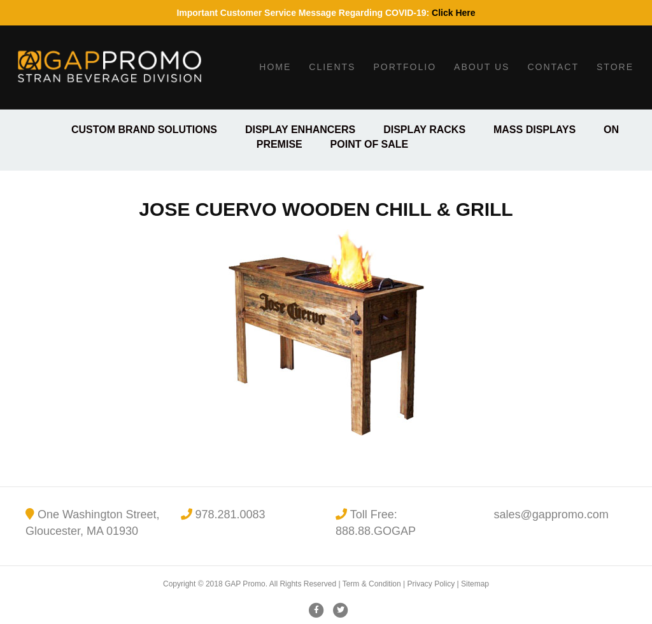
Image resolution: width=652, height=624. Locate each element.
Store (615, 67)
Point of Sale (369, 144)
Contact (553, 67)
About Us (481, 67)
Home (275, 67)
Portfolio (404, 67)
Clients (332, 67)
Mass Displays (534, 129)
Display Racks (424, 129)
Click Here (453, 13)
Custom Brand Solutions (144, 129)
